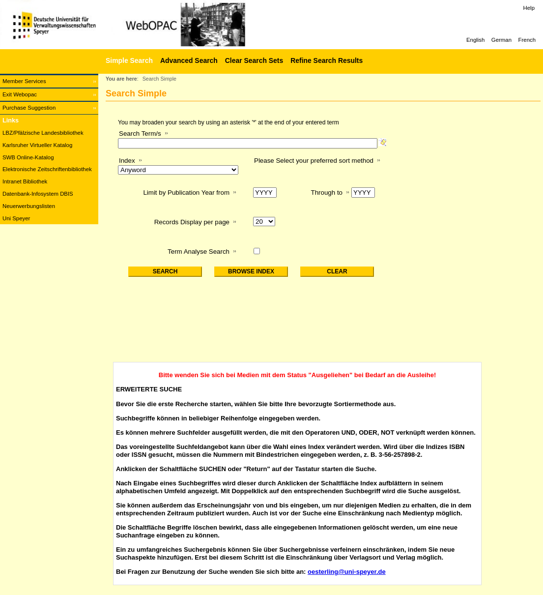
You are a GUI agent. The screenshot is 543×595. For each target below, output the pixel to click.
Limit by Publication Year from (186, 192)
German (501, 40)
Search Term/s (140, 133)
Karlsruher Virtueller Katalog (37, 145)
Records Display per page (191, 222)
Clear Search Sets (254, 60)
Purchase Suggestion (29, 108)
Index (127, 160)
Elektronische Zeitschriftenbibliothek (47, 169)
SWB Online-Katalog (28, 157)
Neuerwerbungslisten (28, 206)
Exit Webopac (19, 94)
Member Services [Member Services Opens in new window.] (24, 81)
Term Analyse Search (198, 251)
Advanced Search (189, 60)
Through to (327, 192)
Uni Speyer (16, 218)
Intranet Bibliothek (24, 181)
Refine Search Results (326, 60)
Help (529, 8)
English (475, 40)
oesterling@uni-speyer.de (347, 571)
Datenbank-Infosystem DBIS (37, 194)
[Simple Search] (128, 60)
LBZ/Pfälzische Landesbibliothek (43, 133)
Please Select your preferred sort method (313, 160)
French (527, 40)
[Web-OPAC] (147, 24)
